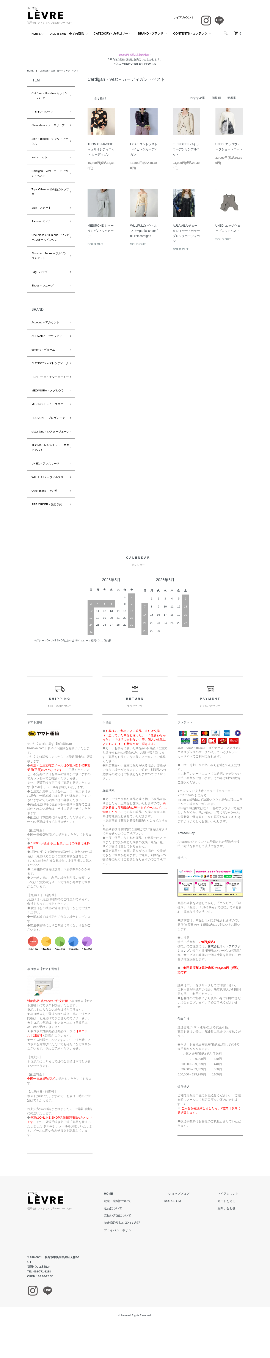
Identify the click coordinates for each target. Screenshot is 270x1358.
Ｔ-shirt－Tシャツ (42, 111)
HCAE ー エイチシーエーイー (47, 384)
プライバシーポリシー (141, 1249)
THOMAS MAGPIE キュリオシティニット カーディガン (101, 149)
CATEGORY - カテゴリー (111, 33)
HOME (36, 33)
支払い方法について (139, 1234)
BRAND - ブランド (150, 33)
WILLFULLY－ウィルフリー (47, 494)
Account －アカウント (45, 322)
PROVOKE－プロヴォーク (48, 427)
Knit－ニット (39, 157)
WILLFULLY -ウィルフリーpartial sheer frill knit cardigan (144, 231)
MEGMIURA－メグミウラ (47, 400)
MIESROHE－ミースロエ (47, 413)
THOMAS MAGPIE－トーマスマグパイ (47, 462)
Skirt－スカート (41, 207)
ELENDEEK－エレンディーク (47, 366)
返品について (135, 1227)
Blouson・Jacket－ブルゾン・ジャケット (47, 256)
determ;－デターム (43, 349)
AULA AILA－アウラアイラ (48, 336)
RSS (184, 1220)
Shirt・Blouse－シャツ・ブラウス (48, 141)
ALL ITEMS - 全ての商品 (67, 33)
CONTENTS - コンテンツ (190, 33)
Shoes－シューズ (42, 285)
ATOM (194, 1220)
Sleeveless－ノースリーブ (48, 125)
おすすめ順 (197, 98)
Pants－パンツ (40, 221)
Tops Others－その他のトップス (47, 192)
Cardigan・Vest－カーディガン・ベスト (64, 70)
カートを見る (231, 1220)
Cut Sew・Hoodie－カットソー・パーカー (48, 96)
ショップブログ (191, 1212)
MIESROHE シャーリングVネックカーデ (101, 231)
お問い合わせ (231, 1227)
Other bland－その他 (44, 510)
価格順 (216, 98)
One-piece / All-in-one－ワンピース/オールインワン (47, 237)
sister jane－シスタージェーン (47, 443)
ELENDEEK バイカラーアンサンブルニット (186, 149)
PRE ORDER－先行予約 (46, 523)
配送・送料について (139, 1220)
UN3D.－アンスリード (45, 477)
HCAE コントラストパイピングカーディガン (144, 149)
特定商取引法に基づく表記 (144, 1242)
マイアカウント (183, 17)
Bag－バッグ (39, 272)
